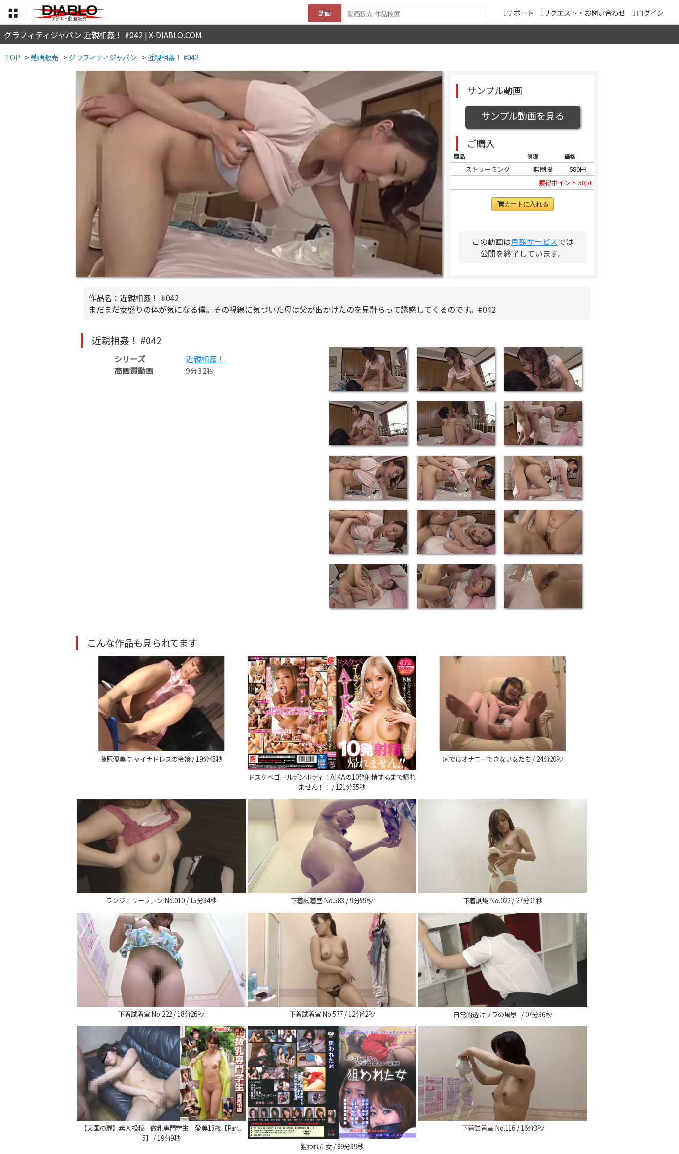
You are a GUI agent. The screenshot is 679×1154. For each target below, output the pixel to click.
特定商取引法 (273, 1094)
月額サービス (534, 241)
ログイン (650, 12)
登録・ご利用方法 (332, 1094)
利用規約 (227, 1094)
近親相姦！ (205, 359)
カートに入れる (523, 204)
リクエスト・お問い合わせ (583, 12)
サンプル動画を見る (522, 116)
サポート (518, 12)
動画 (324, 13)
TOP (195, 1094)
